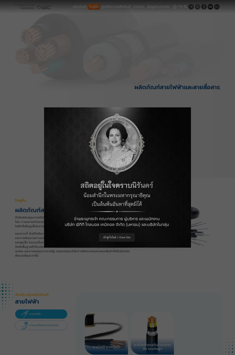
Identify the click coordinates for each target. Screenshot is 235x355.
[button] (117, 177)
